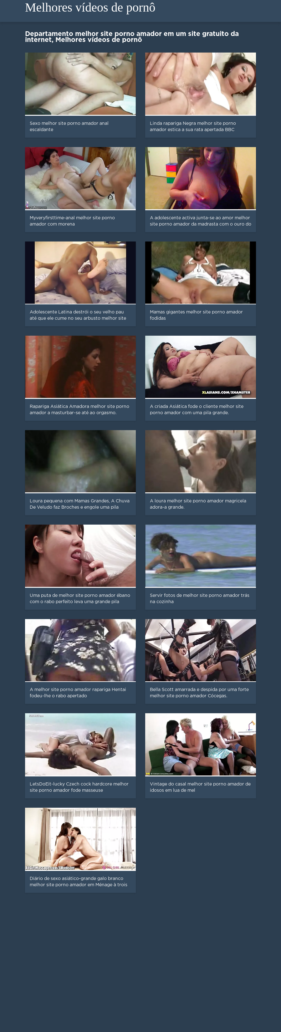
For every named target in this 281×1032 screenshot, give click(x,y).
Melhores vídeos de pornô (90, 7)
